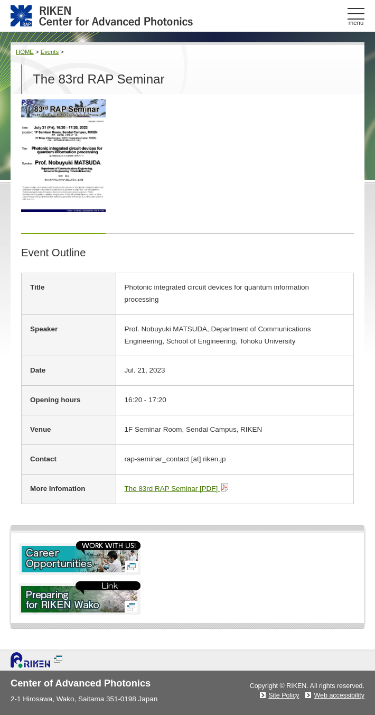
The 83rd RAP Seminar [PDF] (176, 489)
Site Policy (283, 695)
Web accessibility (339, 695)
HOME (25, 52)
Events (50, 52)
